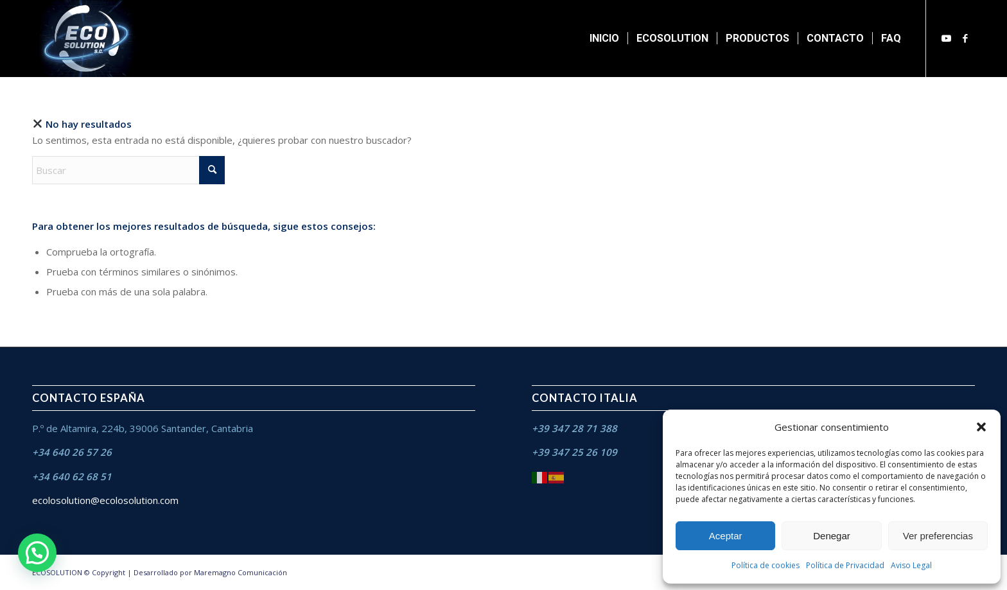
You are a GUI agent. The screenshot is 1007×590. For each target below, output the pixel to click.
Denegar (831, 535)
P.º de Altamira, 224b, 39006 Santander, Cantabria (142, 428)
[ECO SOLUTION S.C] (87, 38)
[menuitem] (604, 38)
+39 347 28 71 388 (574, 428)
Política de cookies (765, 565)
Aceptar (725, 535)
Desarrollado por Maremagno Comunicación (210, 572)
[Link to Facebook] (965, 38)
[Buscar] (128, 170)
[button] (981, 427)
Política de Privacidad (845, 565)
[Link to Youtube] (946, 38)
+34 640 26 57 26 (72, 452)
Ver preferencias (938, 535)
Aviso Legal (911, 565)
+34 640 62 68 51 (72, 476)
